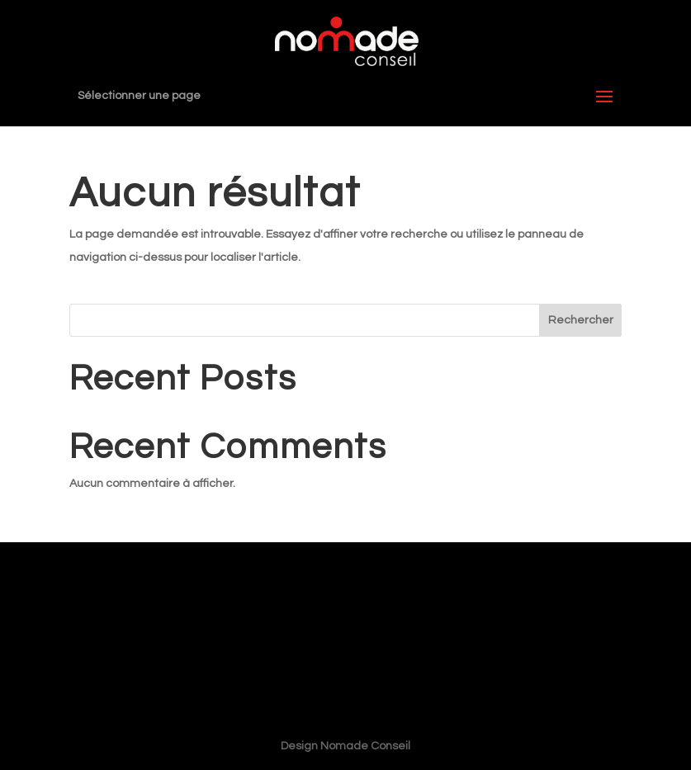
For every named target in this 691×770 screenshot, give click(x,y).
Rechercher (580, 320)
